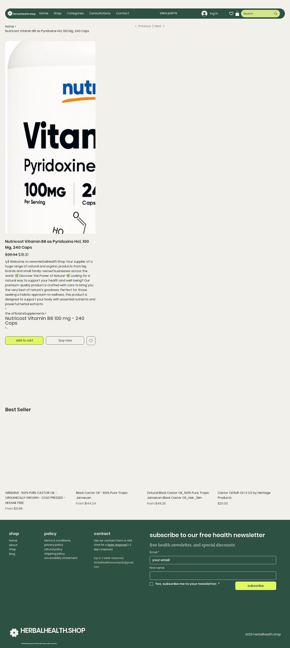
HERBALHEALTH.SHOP (52, 630)
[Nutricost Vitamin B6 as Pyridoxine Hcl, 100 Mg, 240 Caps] (47, 31)
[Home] (9, 27)
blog (12, 554)
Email (154, 552)
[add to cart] (24, 340)
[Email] (212, 560)
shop (12, 549)
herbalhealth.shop (24, 14)
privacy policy (53, 545)
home (13, 540)
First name (157, 568)
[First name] (212, 576)
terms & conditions (57, 540)
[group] (145, 465)
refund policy (53, 549)
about (13, 545)
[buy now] (65, 340)
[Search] (254, 13)
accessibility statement (61, 558)
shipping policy (54, 554)
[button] (75, 13)
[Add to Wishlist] (91, 340)
